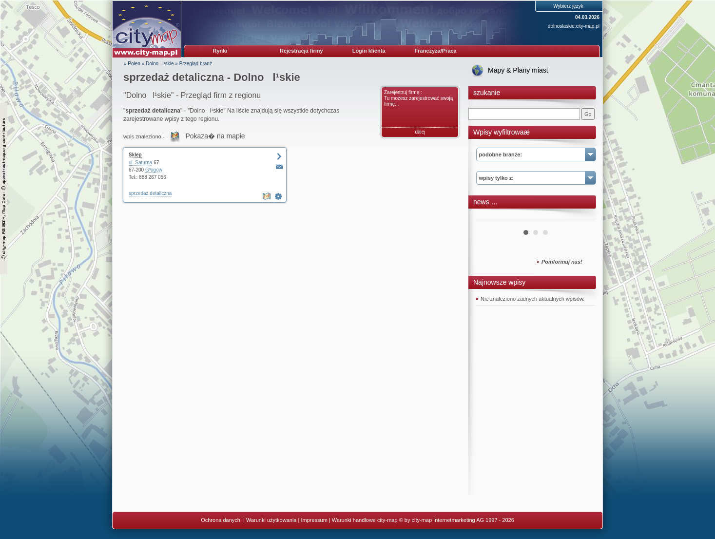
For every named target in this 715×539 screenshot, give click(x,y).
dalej (420, 132)
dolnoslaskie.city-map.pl (573, 26)
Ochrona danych (221, 520)
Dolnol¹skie (160, 63)
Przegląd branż (195, 63)
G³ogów (153, 170)
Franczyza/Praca (436, 51)
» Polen (132, 63)
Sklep (135, 154)
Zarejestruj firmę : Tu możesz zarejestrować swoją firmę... (418, 98)
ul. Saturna (140, 162)
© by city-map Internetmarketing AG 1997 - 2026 (456, 520)
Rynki (220, 51)
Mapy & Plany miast (518, 70)
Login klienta (369, 51)
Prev (488, 216)
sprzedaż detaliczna (150, 193)
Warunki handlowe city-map (365, 520)
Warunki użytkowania (271, 520)
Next (582, 216)
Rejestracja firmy (301, 51)
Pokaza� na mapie (215, 136)
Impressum (314, 520)
